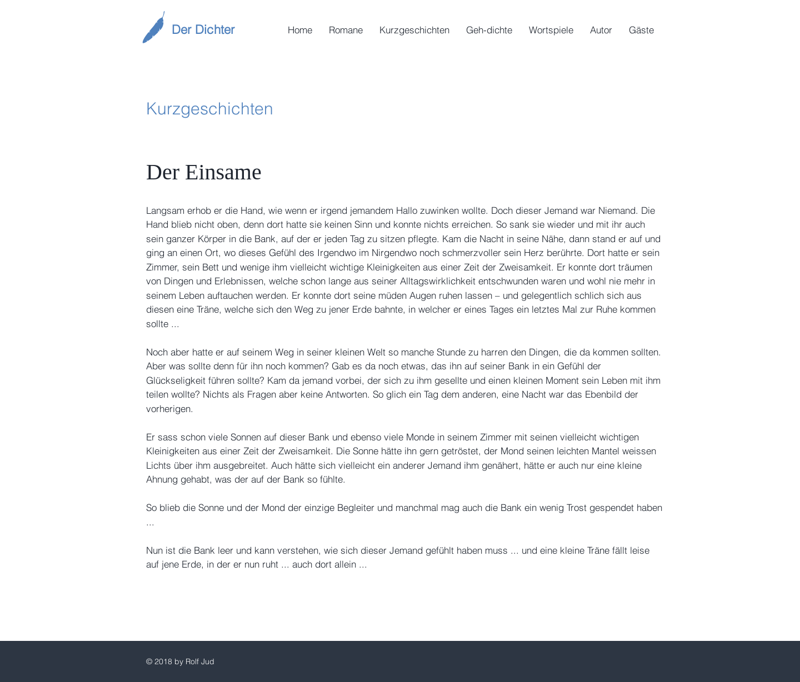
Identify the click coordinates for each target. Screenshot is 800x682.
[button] (346, 30)
